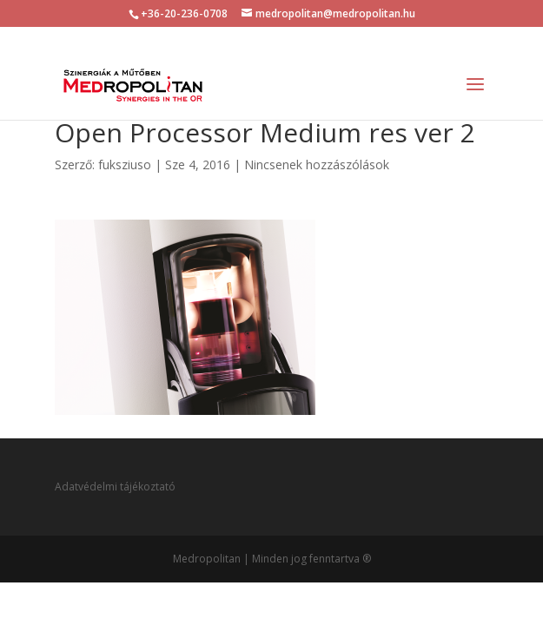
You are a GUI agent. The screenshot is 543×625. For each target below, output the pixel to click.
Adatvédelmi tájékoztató (115, 486)
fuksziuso (124, 164)
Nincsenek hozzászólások (316, 164)
